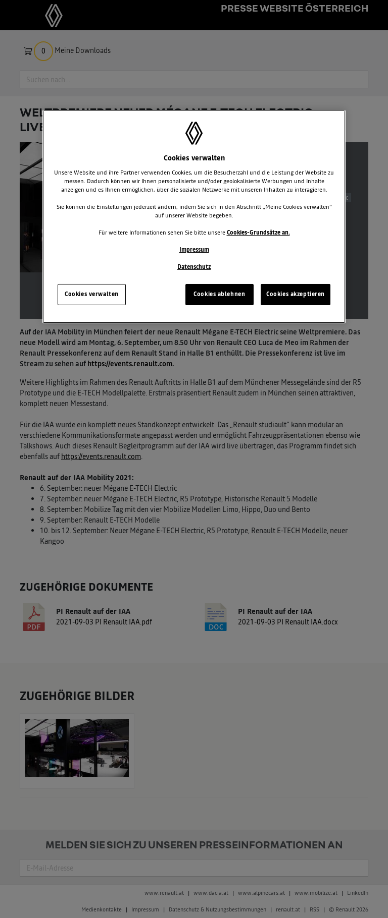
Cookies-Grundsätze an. (258, 232)
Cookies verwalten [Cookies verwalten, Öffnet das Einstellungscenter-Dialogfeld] (92, 294)
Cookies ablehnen (219, 294)
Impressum (194, 250)
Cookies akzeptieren (295, 294)
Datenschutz (194, 267)
